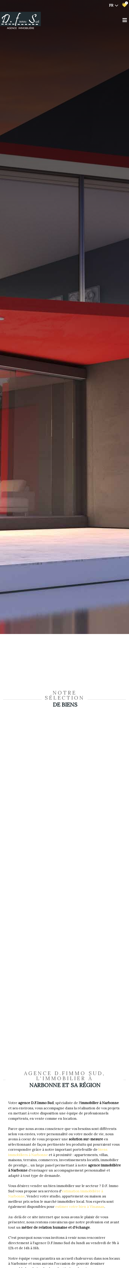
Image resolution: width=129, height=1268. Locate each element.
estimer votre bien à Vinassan (79, 1206)
